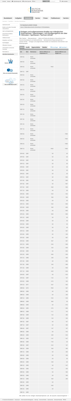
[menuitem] (7, 18)
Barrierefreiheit (42, 399)
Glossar (8, 1)
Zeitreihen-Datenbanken (20, 21)
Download (63, 47)
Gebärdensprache (16, 1)
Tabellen (44, 47)
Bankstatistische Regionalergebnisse (53, 40)
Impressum (17, 399)
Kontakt (4, 1)
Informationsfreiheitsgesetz (27, 399)
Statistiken (10, 21)
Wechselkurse (5, 51)
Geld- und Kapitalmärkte (7, 31)
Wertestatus (33, 51)
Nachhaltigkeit (5, 42)
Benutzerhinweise (58, 399)
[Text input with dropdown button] (55, 1)
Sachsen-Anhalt (23, 41)
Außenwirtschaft (6, 24)
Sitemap (36, 399)
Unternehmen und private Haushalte (8, 48)
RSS (64, 399)
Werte (22, 47)
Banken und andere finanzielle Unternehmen (9, 28)
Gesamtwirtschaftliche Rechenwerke (7, 34)
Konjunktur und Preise (7, 40)
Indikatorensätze (6, 37)
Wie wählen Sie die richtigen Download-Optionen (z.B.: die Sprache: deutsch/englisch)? (43, 395)
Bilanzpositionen (32, 38)
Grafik (28, 47)
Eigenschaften (36, 47)
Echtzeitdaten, (45, 27)
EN (33, 1)
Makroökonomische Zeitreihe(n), (32, 27)
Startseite (4, 21)
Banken (24, 38)
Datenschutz (50, 399)
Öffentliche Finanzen (7, 45)
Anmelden (65, 1)
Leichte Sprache (27, 1)
